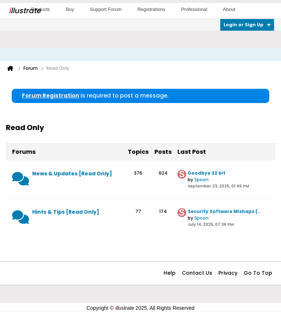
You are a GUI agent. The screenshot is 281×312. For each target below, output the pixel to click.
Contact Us (197, 273)
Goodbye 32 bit (206, 173)
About (229, 9)
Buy (70, 9)
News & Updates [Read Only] (72, 173)
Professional (194, 9)
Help (170, 273)
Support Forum (106, 9)
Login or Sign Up (247, 25)
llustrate (25, 10)
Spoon (201, 179)
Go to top (258, 273)
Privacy (227, 273)
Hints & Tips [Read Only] (65, 212)
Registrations (151, 9)
